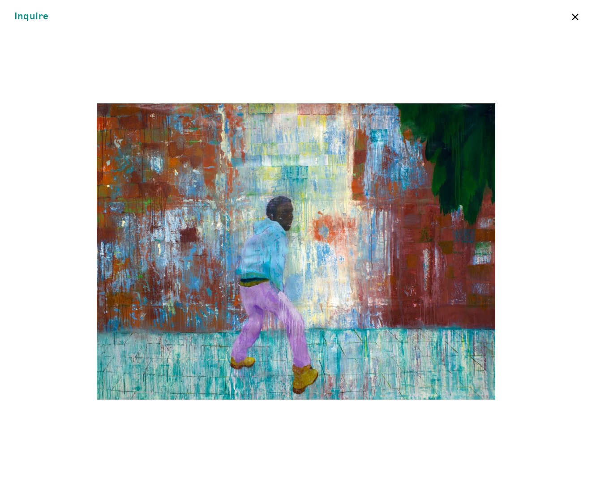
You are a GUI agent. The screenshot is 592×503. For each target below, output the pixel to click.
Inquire (31, 16)
